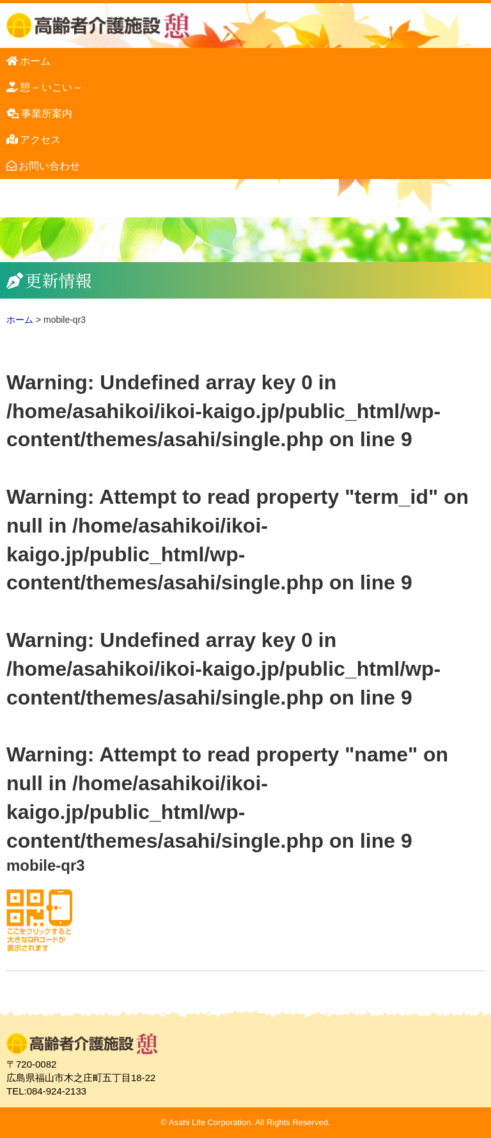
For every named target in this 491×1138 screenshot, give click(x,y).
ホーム (35, 61)
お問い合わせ (49, 165)
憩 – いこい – (50, 87)
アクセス (40, 139)
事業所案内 (46, 113)
